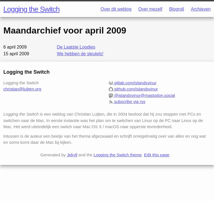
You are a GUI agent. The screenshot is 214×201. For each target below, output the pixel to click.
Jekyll (72, 154)
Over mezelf (150, 9)
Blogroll (176, 9)
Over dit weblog (116, 9)
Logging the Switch (31, 9)
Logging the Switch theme (118, 154)
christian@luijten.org (22, 89)
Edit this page (156, 154)
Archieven (201, 9)
